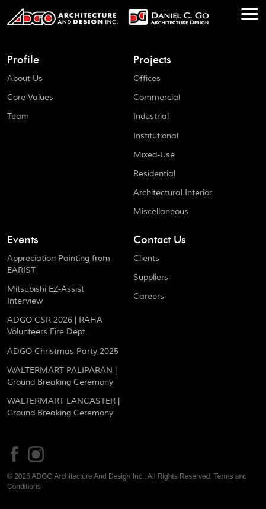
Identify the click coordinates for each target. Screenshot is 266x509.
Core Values (30, 97)
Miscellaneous (160, 212)
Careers (148, 296)
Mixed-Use (154, 155)
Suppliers (150, 277)
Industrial (151, 116)
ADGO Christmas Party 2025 (62, 351)
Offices (147, 78)
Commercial (156, 97)
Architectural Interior (172, 193)
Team (18, 116)
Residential (154, 174)
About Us (25, 78)
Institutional (155, 136)
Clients (146, 258)
